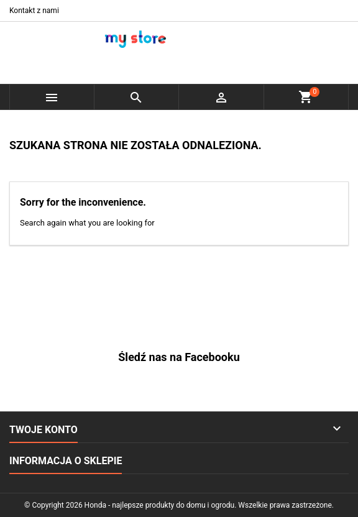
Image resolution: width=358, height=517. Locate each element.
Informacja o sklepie (65, 461)
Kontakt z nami (34, 10)
